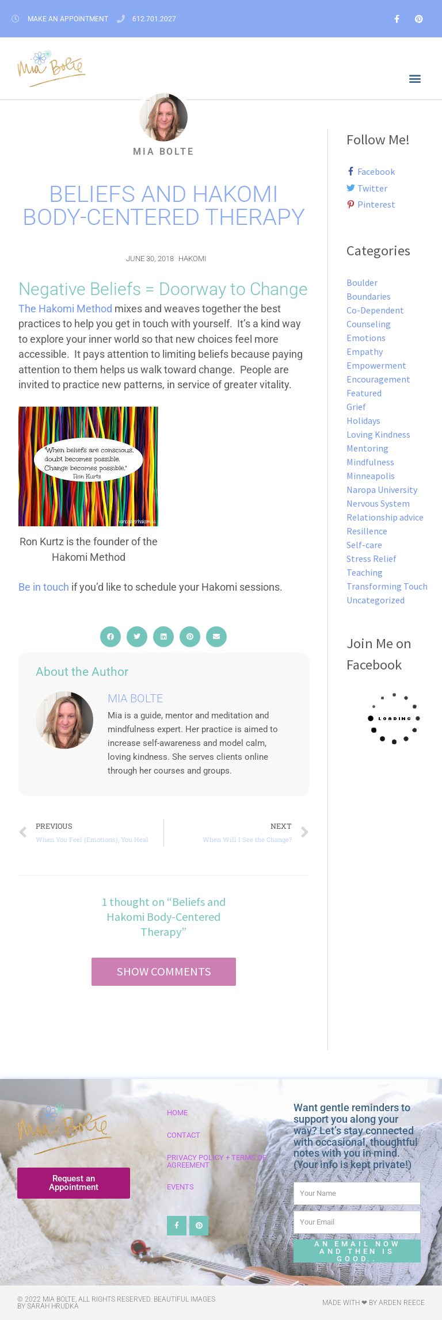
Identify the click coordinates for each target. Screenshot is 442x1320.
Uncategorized (375, 600)
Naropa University (381, 489)
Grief (356, 406)
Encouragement (378, 379)
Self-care (364, 544)
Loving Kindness (378, 434)
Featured (364, 393)
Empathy (364, 351)
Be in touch (43, 587)
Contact (183, 1135)
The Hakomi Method (65, 309)
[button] (415, 78)
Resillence (366, 531)
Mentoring (367, 448)
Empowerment (376, 365)
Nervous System (378, 503)
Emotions (366, 337)
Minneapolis (370, 475)
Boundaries (368, 296)
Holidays (363, 420)
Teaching (364, 572)
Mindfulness (370, 462)
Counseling (368, 324)
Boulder (362, 282)
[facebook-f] (373, 171)
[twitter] (370, 188)
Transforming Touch (387, 586)
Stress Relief (371, 558)
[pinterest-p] (371, 204)
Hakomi (192, 258)
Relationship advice (385, 517)
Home (177, 1112)
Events (180, 1187)
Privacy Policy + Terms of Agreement (216, 1161)
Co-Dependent (375, 310)
